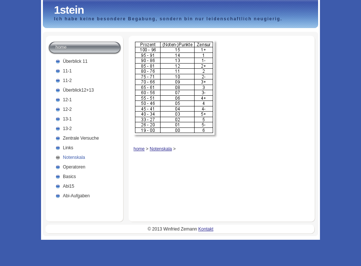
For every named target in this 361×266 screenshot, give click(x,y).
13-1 (67, 119)
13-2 (67, 128)
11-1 (67, 71)
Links (68, 147)
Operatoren (74, 167)
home (139, 148)
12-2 (67, 109)
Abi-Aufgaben (76, 195)
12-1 (67, 99)
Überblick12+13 (78, 90)
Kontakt (205, 229)
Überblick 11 (75, 61)
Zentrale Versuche (81, 138)
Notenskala (161, 148)
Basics (69, 176)
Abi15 (68, 186)
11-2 (67, 80)
